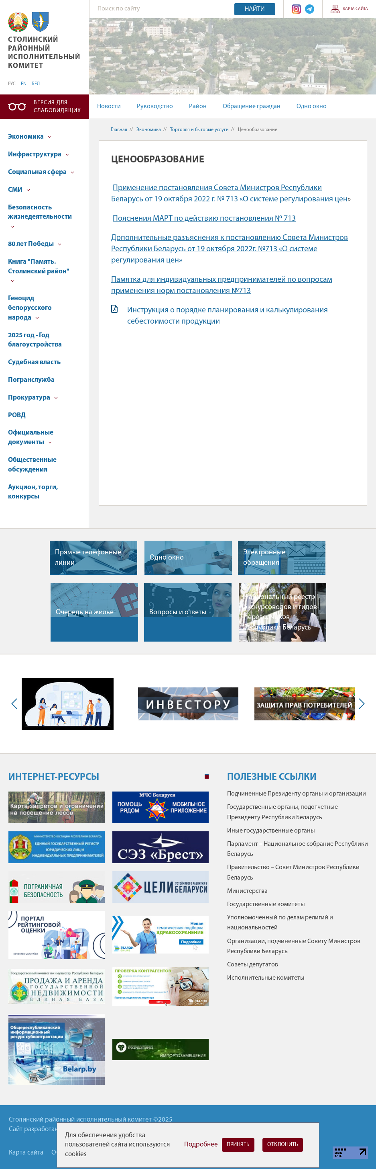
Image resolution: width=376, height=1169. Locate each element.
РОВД (17, 415)
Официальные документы (30, 437)
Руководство (155, 106)
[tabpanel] (108, 942)
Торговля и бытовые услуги (199, 129)
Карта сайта (355, 9)
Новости (109, 106)
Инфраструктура (38, 154)
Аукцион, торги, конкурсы (33, 492)
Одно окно (312, 106)
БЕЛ (36, 84)
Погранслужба (31, 380)
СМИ (19, 190)
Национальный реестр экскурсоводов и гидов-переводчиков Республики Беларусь (281, 612)
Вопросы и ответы (177, 612)
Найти (255, 9)
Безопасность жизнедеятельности (40, 216)
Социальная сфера (41, 172)
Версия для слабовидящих (57, 107)
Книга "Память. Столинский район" (38, 270)
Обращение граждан (251, 106)
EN (23, 84)
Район (198, 106)
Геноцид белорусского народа (30, 308)
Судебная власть (34, 362)
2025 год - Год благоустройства (35, 340)
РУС (12, 84)
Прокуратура (33, 397)
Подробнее (201, 1144)
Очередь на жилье (85, 612)
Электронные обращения (264, 557)
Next (360, 703)
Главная (119, 129)
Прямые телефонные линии (88, 557)
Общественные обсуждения (32, 465)
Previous (16, 703)
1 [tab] (207, 777)
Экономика (29, 136)
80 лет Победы (34, 244)
